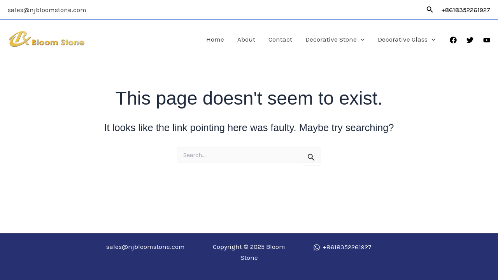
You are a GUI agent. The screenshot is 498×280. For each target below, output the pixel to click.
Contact (280, 39)
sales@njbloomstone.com (47, 10)
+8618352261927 (465, 10)
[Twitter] (469, 40)
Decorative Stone (335, 39)
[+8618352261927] (342, 247)
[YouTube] (486, 40)
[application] (361, 39)
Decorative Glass (406, 39)
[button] (429, 10)
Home (215, 39)
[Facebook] (453, 40)
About (246, 39)
